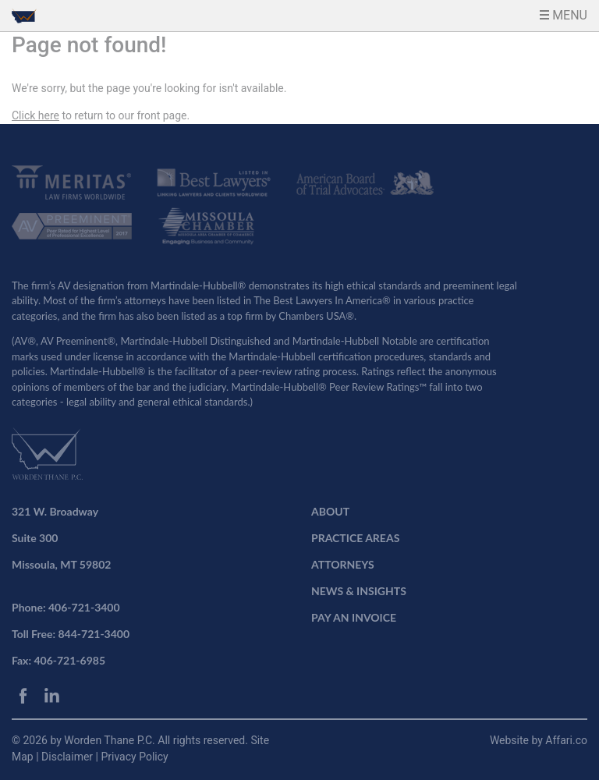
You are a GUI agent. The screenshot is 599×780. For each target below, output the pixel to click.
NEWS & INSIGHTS (358, 590)
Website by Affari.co (538, 740)
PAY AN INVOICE (353, 617)
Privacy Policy (134, 756)
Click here (35, 115)
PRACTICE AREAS (355, 537)
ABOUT (330, 511)
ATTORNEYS (342, 564)
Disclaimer (68, 756)
